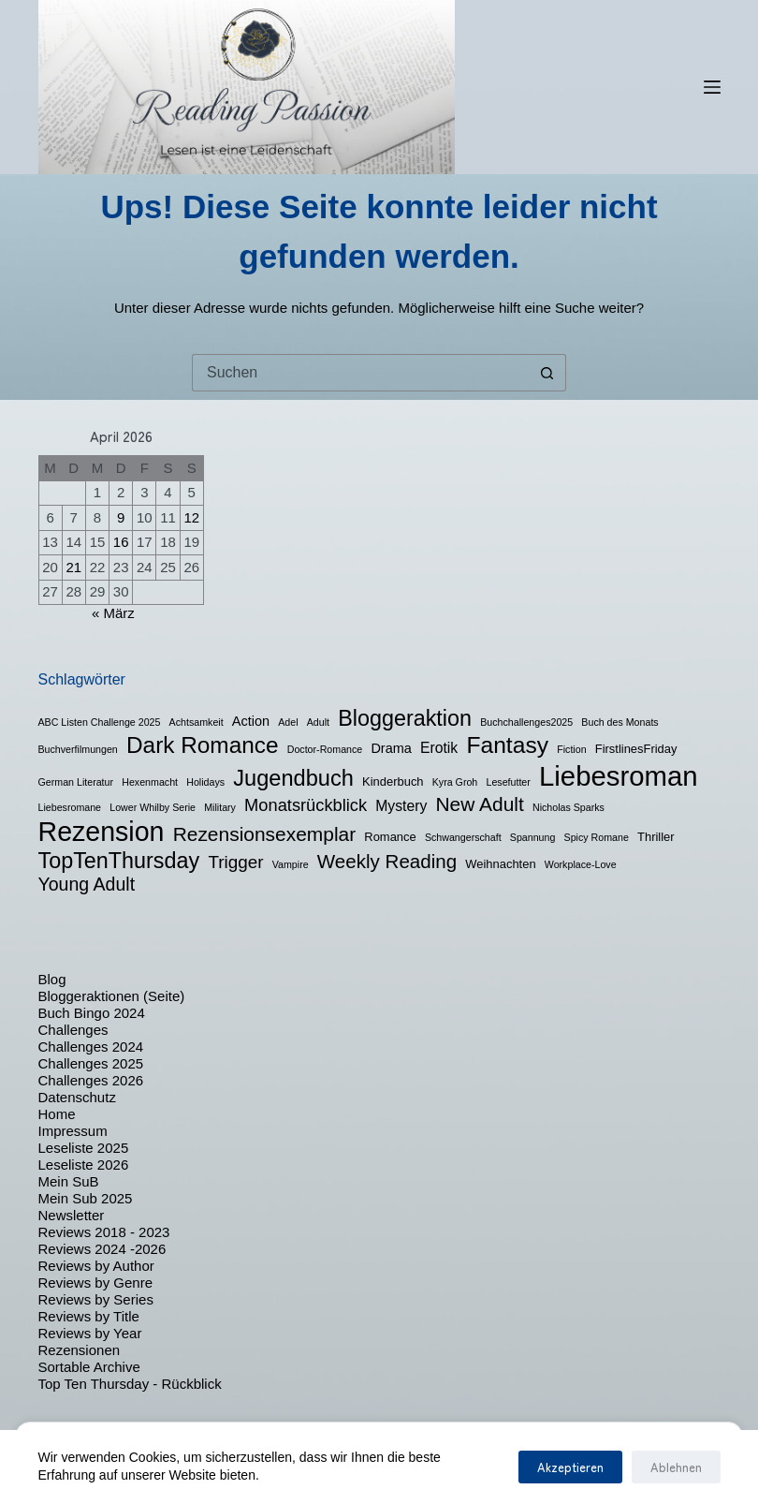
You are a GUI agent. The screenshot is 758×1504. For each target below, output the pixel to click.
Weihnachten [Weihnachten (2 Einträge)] (500, 864)
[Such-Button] (547, 372)
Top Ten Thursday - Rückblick (130, 1384)
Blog (52, 979)
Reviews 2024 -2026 (102, 1249)
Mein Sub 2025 (85, 1198)
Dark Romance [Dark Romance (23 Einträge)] (202, 745)
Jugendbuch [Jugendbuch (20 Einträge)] (293, 778)
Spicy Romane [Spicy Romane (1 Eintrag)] (596, 837)
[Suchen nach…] (360, 372)
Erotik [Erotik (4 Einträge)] (439, 748)
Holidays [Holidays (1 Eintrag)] (205, 782)
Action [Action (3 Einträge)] (251, 721)
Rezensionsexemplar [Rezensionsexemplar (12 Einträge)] (265, 834)
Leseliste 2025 (83, 1148)
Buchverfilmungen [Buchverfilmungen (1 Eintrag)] (78, 749)
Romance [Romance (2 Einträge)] (389, 837)
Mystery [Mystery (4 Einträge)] (401, 806)
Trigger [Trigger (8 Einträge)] (235, 862)
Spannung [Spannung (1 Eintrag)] (533, 837)
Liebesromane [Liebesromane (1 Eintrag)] (70, 807)
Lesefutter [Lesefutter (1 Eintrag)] (508, 782)
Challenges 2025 (91, 1063)
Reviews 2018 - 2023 (104, 1232)
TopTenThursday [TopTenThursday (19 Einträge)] (119, 860)
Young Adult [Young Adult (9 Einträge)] (87, 884)
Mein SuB (68, 1181)
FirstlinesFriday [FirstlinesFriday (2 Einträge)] (636, 749)
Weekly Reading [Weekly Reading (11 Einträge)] (387, 861)
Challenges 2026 (91, 1080)
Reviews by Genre (95, 1282)
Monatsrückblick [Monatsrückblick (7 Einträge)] (305, 805)
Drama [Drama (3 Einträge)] (391, 748)
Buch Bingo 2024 (91, 1013)
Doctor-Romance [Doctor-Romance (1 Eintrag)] (325, 749)
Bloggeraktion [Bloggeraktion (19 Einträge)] (405, 718)
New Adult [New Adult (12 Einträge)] (479, 804)
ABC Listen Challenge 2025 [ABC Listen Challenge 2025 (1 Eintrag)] (99, 722)
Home (57, 1114)
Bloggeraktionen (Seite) (111, 996)
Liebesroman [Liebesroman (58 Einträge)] (618, 775)
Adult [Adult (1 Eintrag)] (318, 722)
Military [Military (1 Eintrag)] (220, 807)
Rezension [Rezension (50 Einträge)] (101, 832)
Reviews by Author (96, 1266)
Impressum (73, 1131)
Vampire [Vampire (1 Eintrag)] (290, 864)
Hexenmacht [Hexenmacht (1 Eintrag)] (150, 782)
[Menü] (712, 87)
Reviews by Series (95, 1299)
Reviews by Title (88, 1316)
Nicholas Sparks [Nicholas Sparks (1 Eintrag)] (568, 807)
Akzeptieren (570, 1467)
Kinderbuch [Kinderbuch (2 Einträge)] (392, 781)
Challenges (73, 1030)
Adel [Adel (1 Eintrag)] (288, 722)
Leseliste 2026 (83, 1164)
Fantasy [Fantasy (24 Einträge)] (507, 745)
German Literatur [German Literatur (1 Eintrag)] (76, 782)
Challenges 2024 (91, 1046)
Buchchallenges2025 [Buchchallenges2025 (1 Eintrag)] (526, 722)
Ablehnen (676, 1467)
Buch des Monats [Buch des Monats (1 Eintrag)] (619, 722)
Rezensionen (79, 1350)
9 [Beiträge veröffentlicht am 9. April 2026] (120, 517)
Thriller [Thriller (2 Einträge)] (656, 837)
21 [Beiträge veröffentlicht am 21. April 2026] (73, 567)
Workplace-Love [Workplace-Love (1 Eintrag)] (581, 864)
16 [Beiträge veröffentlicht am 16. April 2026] (121, 542)
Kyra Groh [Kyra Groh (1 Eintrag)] (455, 782)
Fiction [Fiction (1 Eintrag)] (571, 749)
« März (113, 613)
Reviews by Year (90, 1333)
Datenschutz (77, 1097)
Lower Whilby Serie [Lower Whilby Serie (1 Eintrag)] (152, 807)
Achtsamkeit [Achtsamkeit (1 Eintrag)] (196, 722)
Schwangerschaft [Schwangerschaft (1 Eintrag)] (463, 837)
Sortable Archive (89, 1367)
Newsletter (71, 1215)
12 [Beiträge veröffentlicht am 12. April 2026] (191, 517)
